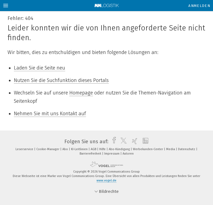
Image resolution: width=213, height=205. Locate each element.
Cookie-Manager (48, 149)
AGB (94, 149)
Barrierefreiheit (91, 153)
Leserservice (25, 149)
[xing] (133, 142)
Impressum (112, 153)
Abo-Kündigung (120, 149)
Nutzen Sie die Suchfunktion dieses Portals (61, 80)
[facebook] (113, 142)
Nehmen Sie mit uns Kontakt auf (50, 114)
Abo (65, 149)
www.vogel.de (106, 180)
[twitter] (122, 142)
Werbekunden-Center (148, 149)
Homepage (81, 93)
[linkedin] (144, 142)
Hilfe (102, 149)
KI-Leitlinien (79, 149)
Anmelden (199, 5)
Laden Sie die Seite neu (39, 68)
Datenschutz (187, 149)
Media (171, 149)
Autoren (128, 153)
